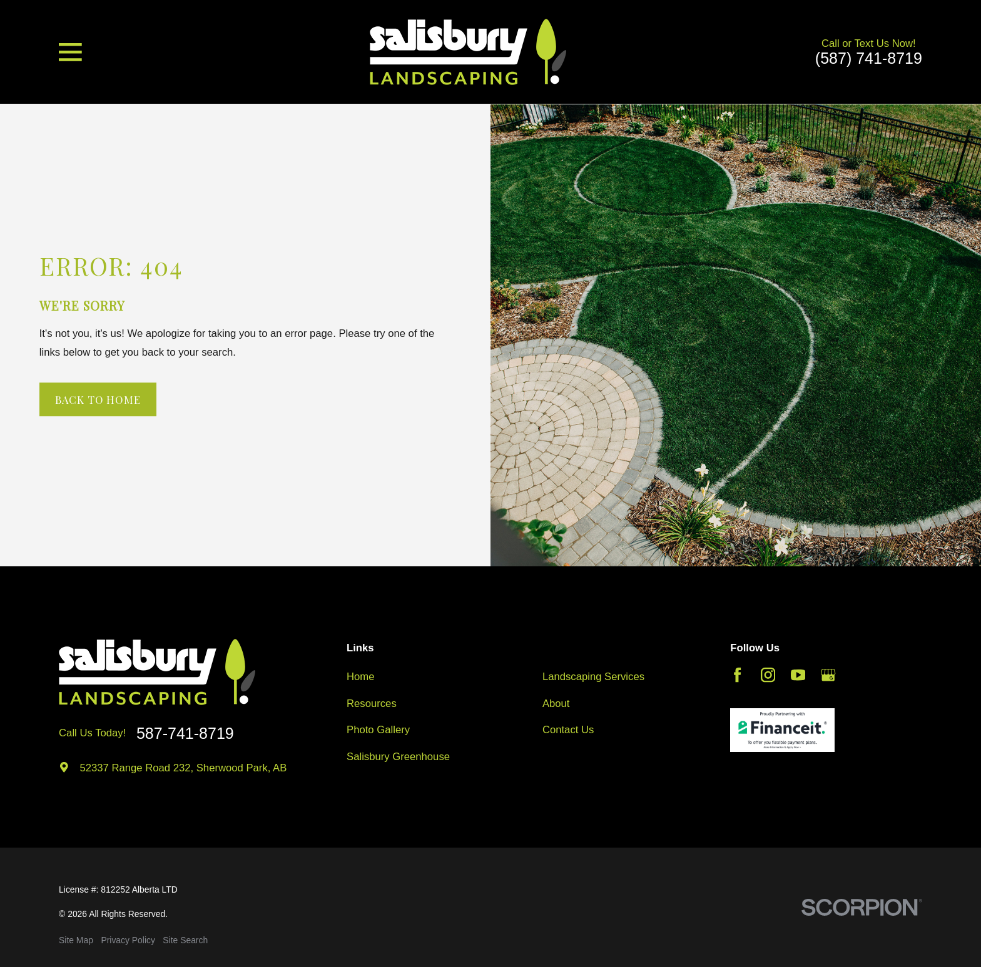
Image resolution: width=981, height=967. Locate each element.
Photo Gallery (378, 730)
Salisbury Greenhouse (398, 757)
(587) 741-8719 (868, 58)
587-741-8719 (185, 733)
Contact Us (568, 730)
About (556, 703)
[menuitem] (76, 940)
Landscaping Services (593, 677)
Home (360, 677)
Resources (372, 703)
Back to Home (98, 399)
